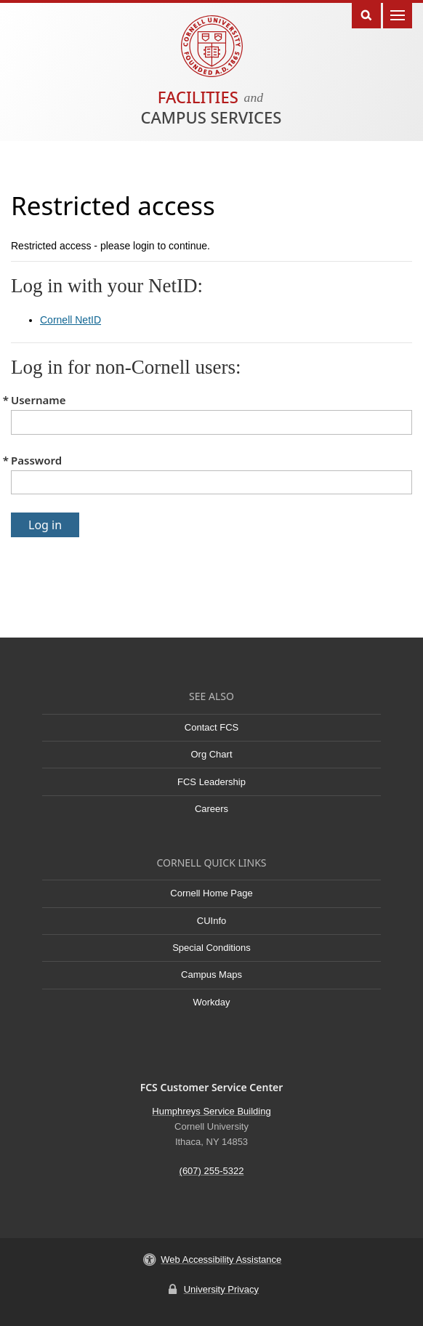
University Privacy (221, 1289)
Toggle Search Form (366, 14)
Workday (211, 1002)
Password (36, 460)
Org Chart (211, 754)
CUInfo (211, 920)
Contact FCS (211, 727)
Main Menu (397, 14)
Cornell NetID (70, 320)
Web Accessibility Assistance (221, 1259)
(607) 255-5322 (212, 1170)
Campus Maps (211, 974)
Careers (211, 808)
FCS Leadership (211, 781)
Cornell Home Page (211, 893)
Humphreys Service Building (211, 1111)
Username (38, 400)
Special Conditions (211, 947)
